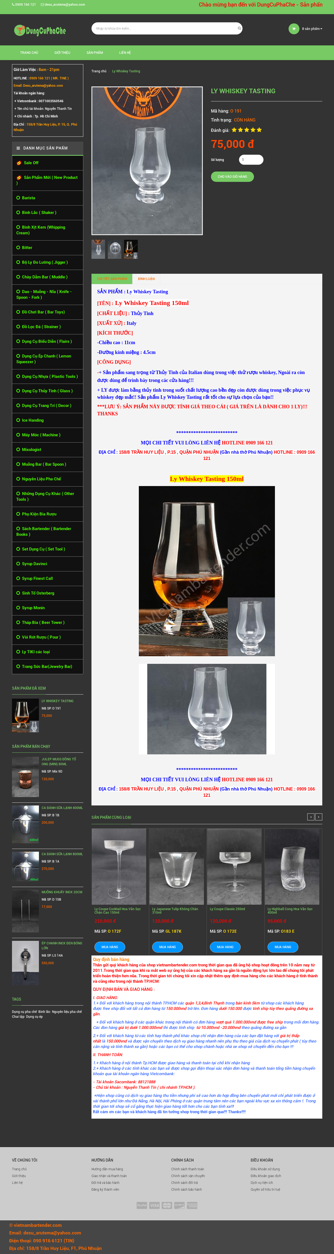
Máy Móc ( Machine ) (38, 435)
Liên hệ (17, 1183)
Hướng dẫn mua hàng (107, 1169)
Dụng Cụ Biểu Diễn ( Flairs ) (44, 341)
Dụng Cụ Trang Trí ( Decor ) (43, 406)
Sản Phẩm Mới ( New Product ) (47, 180)
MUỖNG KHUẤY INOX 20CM (62, 892)
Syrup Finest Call (34, 578)
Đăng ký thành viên (105, 1189)
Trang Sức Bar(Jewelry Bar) (44, 667)
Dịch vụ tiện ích (262, 1183)
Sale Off (27, 163)
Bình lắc (44, 1012)
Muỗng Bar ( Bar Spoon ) (41, 464)
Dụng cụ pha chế (24, 1012)
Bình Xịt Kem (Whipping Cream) (40, 230)
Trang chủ (19, 1169)
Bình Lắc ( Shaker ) (36, 213)
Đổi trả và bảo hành (105, 1183)
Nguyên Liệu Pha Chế (38, 479)
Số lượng (217, 160)
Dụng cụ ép (34, 1017)
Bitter (24, 248)
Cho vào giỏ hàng (232, 177)
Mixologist (28, 450)
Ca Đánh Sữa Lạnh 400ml (62, 808)
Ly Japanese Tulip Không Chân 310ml (175, 910)
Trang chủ (29, 53)
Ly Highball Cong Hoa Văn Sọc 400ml (290, 910)
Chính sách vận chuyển (188, 1176)
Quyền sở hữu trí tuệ (265, 1189)
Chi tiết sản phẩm (112, 279)
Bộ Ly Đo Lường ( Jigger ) (42, 262)
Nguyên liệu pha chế (67, 1012)
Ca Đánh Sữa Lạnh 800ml (62, 854)
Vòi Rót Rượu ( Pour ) (38, 637)
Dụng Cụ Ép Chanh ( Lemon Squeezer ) (43, 358)
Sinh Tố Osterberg (35, 593)
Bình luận (146, 279)
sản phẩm (312, 29)
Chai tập (18, 1017)
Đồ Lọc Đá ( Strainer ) (38, 327)
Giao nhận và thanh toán (109, 1176)
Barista (25, 198)
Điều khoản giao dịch (266, 1176)
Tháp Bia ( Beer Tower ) (40, 623)
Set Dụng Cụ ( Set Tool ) (40, 549)
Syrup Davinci (31, 564)
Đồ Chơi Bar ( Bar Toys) (40, 312)
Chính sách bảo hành (186, 1189)
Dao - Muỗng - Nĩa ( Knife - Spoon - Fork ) (44, 294)
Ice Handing (30, 420)
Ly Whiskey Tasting (57, 701)
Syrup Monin (30, 608)
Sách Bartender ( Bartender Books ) (43, 531)
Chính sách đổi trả (184, 1183)
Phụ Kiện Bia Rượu (36, 514)
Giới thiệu (62, 53)
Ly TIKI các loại (33, 652)
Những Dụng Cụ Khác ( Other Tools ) (45, 496)
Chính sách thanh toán (187, 1169)
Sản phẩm (95, 53)
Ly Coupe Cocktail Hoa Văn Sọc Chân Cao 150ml (117, 910)
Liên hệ (125, 53)
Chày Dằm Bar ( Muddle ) (42, 277)
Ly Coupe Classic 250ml (227, 909)
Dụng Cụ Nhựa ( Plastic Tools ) (47, 376)
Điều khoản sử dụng (265, 1169)
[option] (99, 249)
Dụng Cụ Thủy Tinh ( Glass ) (44, 391)
